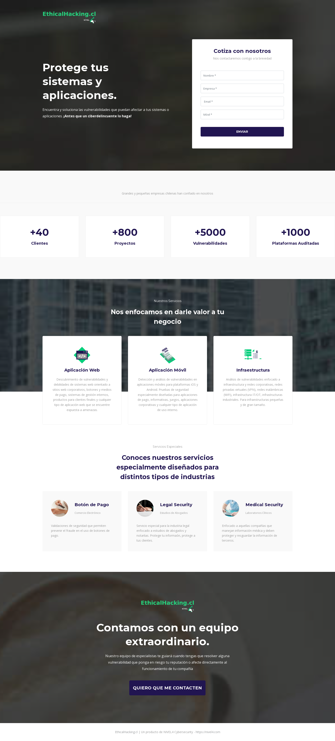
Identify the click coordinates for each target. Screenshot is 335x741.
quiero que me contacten (167, 687)
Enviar (242, 132)
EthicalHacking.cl (126, 732)
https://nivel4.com (208, 732)
